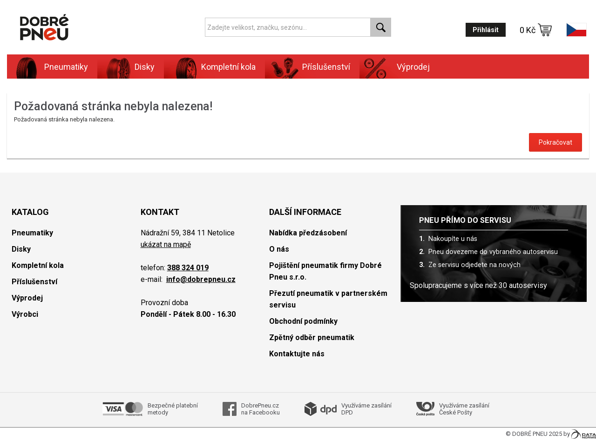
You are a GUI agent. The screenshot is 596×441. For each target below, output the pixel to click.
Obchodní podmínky (303, 321)
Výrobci (25, 314)
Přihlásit (486, 29)
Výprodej (413, 67)
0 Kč (536, 30)
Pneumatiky (66, 67)
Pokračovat (555, 142)
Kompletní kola (228, 67)
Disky (145, 67)
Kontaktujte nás (297, 353)
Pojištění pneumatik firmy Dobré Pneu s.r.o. (325, 271)
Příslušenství (326, 67)
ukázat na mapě (166, 244)
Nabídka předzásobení (308, 232)
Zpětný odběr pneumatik (311, 337)
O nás (279, 249)
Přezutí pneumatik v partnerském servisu (328, 299)
